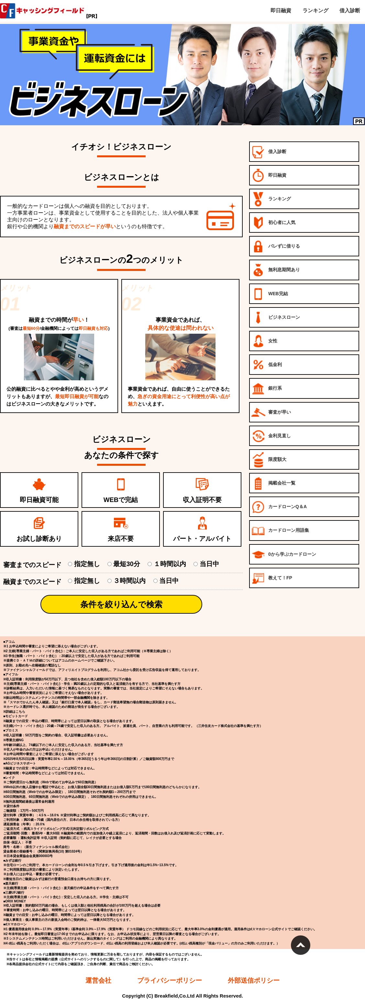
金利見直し (271, 436)
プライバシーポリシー (169, 980)
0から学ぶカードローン (283, 554)
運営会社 (98, 980)
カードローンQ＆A (279, 507)
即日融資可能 (39, 499)
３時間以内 (129, 580)
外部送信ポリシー (254, 980)
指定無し (87, 563)
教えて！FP (271, 578)
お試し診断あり (39, 538)
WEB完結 (269, 294)
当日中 (206, 563)
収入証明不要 (202, 499)
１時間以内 (170, 563)
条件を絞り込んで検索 (121, 604)
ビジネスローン (275, 317)
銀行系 (266, 388)
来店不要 (121, 538)
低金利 (266, 365)
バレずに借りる (275, 246)
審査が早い (271, 412)
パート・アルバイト (202, 538)
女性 (264, 341)
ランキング (271, 199)
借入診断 (268, 152)
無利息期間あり (275, 270)
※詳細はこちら (14, 711)
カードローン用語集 (280, 530)
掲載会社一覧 (273, 483)
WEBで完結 (121, 499)
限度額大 (268, 459)
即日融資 (268, 175)
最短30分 (127, 563)
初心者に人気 (273, 222)
